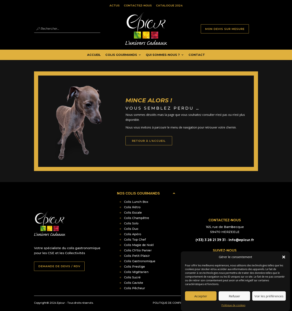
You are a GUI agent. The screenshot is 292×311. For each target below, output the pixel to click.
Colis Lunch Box (136, 202)
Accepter (200, 300)
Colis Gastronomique (139, 261)
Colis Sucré (132, 277)
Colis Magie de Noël (139, 245)
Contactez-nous (138, 5)
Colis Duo (131, 229)
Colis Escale (133, 212)
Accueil (94, 55)
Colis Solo (131, 223)
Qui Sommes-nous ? (163, 55)
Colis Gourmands (121, 55)
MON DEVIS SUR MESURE (225, 29)
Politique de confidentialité (174, 302)
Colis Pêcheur (134, 288)
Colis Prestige (134, 266)
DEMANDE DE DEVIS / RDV (59, 266)
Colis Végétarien (136, 272)
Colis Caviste (133, 283)
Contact (197, 55)
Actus (115, 5)
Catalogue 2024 (169, 5)
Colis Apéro (132, 234)
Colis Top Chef (135, 239)
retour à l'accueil (155, 145)
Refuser (234, 300)
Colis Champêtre (136, 218)
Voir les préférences (268, 300)
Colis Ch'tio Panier (138, 250)
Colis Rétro (132, 207)
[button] (284, 262)
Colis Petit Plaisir (137, 256)
